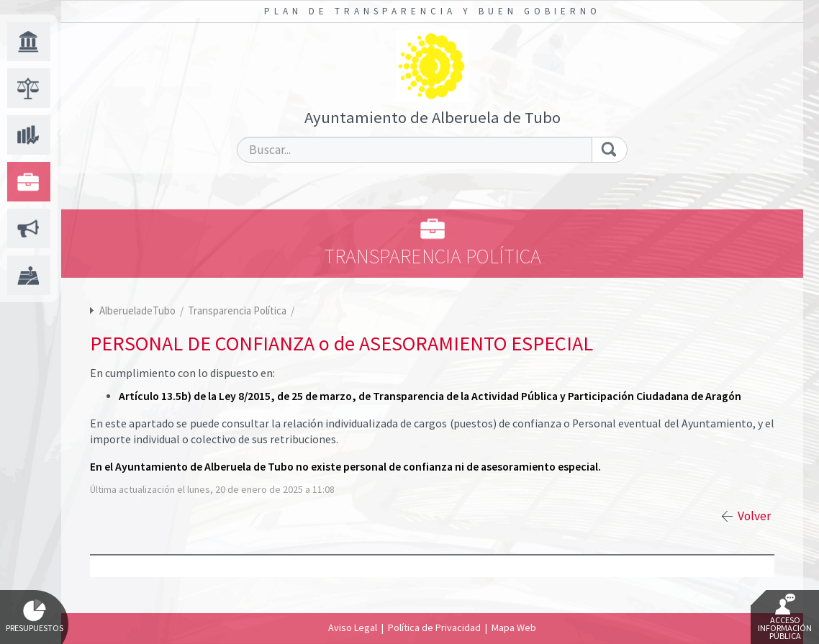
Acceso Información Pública (785, 617)
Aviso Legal (352, 627)
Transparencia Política (238, 310)
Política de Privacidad (434, 627)
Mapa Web (514, 627)
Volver (754, 516)
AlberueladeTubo (137, 310)
